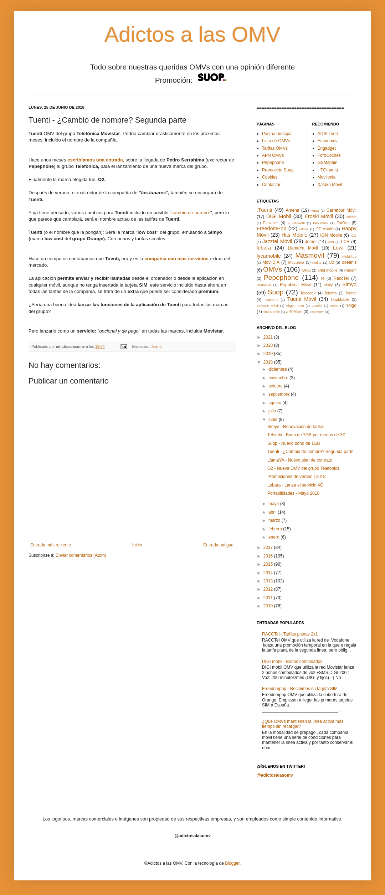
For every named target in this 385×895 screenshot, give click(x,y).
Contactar (271, 184)
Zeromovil (316, 312)
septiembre (279, 394)
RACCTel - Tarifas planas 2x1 (290, 634)
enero (274, 537)
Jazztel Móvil (277, 241)
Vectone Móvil (267, 306)
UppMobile (340, 299)
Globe (304, 229)
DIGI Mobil (278, 216)
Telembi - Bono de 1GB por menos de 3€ (306, 434)
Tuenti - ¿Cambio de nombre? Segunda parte (310, 451)
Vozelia (316, 306)
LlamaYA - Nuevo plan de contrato (299, 460)
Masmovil (309, 255)
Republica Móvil (295, 284)
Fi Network (296, 223)
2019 (268, 353)
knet (331, 242)
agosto (275, 402)
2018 (268, 362)
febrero (275, 528)
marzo (275, 520)
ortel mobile (328, 270)
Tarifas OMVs (275, 148)
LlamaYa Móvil (303, 248)
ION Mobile (331, 235)
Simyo (349, 284)
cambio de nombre (190, 212)
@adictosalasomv (275, 775)
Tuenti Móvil (301, 299)
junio (273, 419)
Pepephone (273, 162)
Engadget (327, 148)
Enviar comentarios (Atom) (81, 555)
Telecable (308, 293)
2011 (268, 597)
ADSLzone (328, 133)
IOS (353, 235)
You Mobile (271, 312)
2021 (268, 337)
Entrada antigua (218, 544)
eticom (351, 217)
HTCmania (328, 170)
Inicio (137, 544)
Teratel (350, 293)
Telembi (330, 293)
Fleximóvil (320, 223)
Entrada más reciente (50, 544)
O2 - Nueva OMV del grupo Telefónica (303, 468)
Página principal (277, 133)
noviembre (278, 377)
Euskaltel (270, 223)
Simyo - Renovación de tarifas (295, 426)
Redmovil (264, 285)
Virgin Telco (295, 306)
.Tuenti (156, 346)
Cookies (269, 177)
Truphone (271, 300)
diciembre (278, 369)
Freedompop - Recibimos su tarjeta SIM (300, 688)
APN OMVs (273, 155)
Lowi (338, 248)
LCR (345, 241)
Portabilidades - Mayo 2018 (293, 493)
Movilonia (327, 177)
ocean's (349, 262)
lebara (264, 248)
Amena (292, 210)
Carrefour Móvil (341, 210)
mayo (274, 503)
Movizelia (296, 262)
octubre (276, 386)
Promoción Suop (278, 170)
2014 (268, 572)
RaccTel (341, 278)
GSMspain (328, 162)
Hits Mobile (294, 235)
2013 (268, 580)
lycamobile (269, 256)
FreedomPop (271, 228)
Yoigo (351, 305)
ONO (306, 270)
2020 (268, 345)
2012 (268, 589)
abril (273, 512)
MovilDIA (270, 262)
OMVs (272, 269)
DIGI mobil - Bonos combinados (292, 661)
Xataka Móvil (330, 184)
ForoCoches (329, 155)
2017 (268, 547)
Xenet (334, 306)
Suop (276, 292)
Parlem (350, 270)
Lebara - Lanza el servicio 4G (295, 485)
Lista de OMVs (276, 140)
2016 (268, 556)
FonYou (343, 223)
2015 (268, 564)
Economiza (328, 140)
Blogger (232, 863)
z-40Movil (294, 311)
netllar (317, 262)
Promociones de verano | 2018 (296, 476)
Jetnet (311, 241)
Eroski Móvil (318, 216)
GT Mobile (324, 229)
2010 (268, 605)
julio (272, 410)
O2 (331, 262)
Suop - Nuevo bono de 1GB (293, 443)
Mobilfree (349, 256)
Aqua (315, 210)
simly (328, 285)
